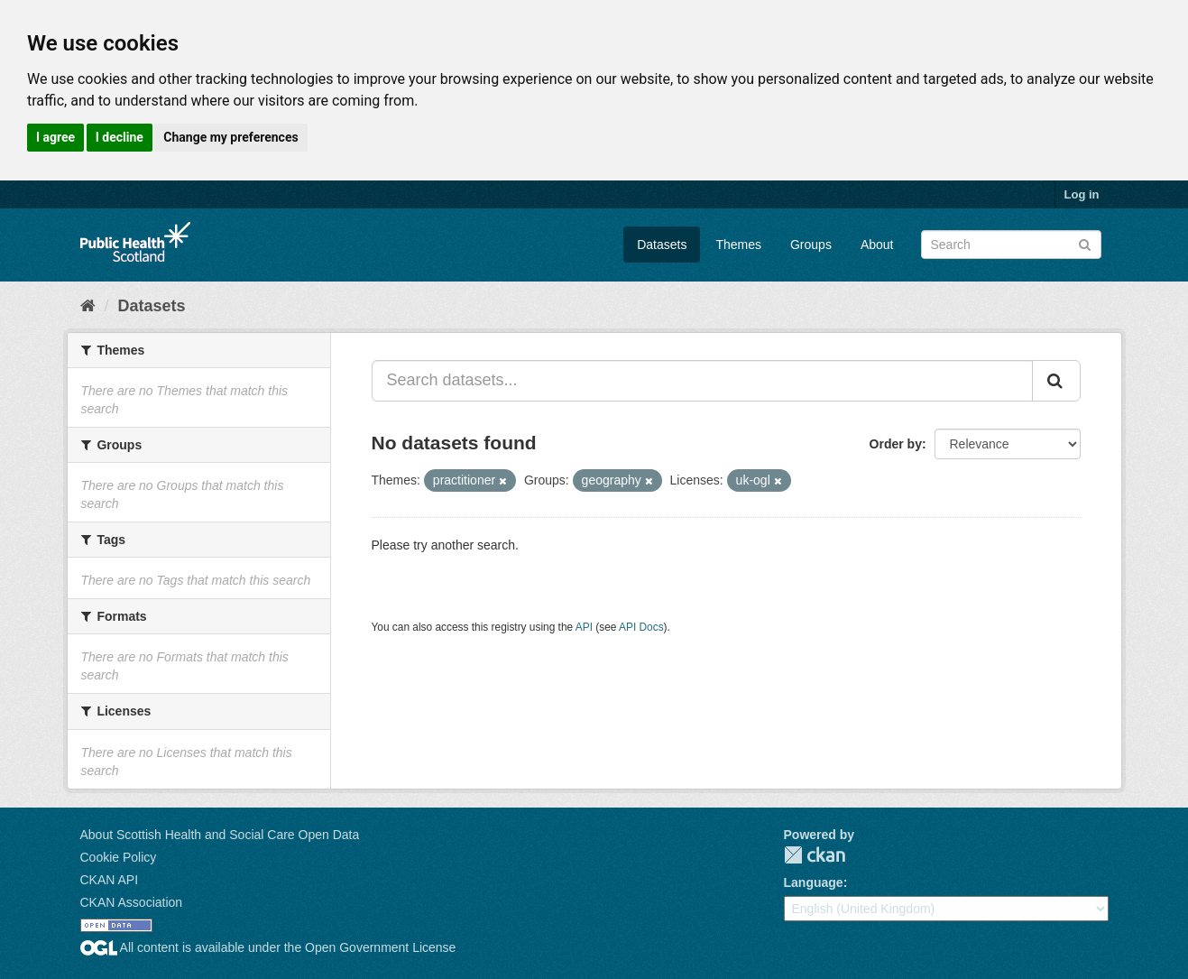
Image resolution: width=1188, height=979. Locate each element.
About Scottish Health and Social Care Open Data (220, 834)
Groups (811, 244)
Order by (896, 444)
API (584, 627)
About (877, 244)
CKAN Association (131, 902)
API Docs (641, 627)
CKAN (814, 854)
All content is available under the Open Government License (268, 947)
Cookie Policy (118, 857)
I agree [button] (55, 137)
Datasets (661, 244)
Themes (738, 244)
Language (813, 882)
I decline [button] (119, 137)
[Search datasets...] (702, 381)
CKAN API (109, 880)
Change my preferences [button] (230, 137)
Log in (1082, 194)
